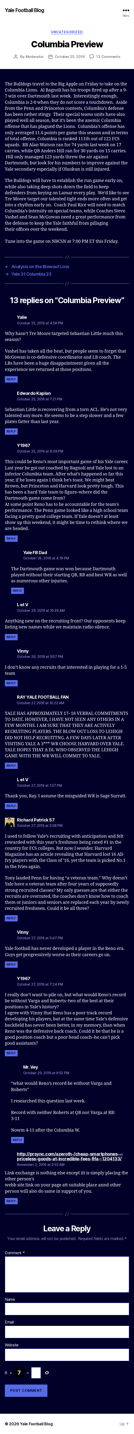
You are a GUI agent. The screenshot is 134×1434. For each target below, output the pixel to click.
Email (9, 1322)
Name (10, 1299)
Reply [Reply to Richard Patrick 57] (11, 918)
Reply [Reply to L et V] (11, 637)
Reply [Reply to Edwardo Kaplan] (11, 431)
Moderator (35, 56)
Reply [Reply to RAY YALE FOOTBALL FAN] (11, 765)
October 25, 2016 (70, 56)
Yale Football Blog (24, 10)
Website (12, 1345)
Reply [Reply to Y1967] (11, 538)
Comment (15, 1253)
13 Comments (108, 56)
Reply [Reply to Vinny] (11, 683)
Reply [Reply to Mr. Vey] (17, 1140)
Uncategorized (67, 32)
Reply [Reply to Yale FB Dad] (17, 590)
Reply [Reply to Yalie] (11, 379)
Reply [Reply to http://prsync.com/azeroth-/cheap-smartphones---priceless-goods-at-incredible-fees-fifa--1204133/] (11, 1201)
